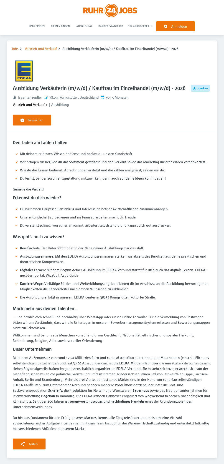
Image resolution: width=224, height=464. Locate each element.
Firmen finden (60, 26)
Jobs (15, 48)
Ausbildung (84, 26)
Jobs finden (37, 26)
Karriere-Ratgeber (110, 26)
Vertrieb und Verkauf (41, 48)
